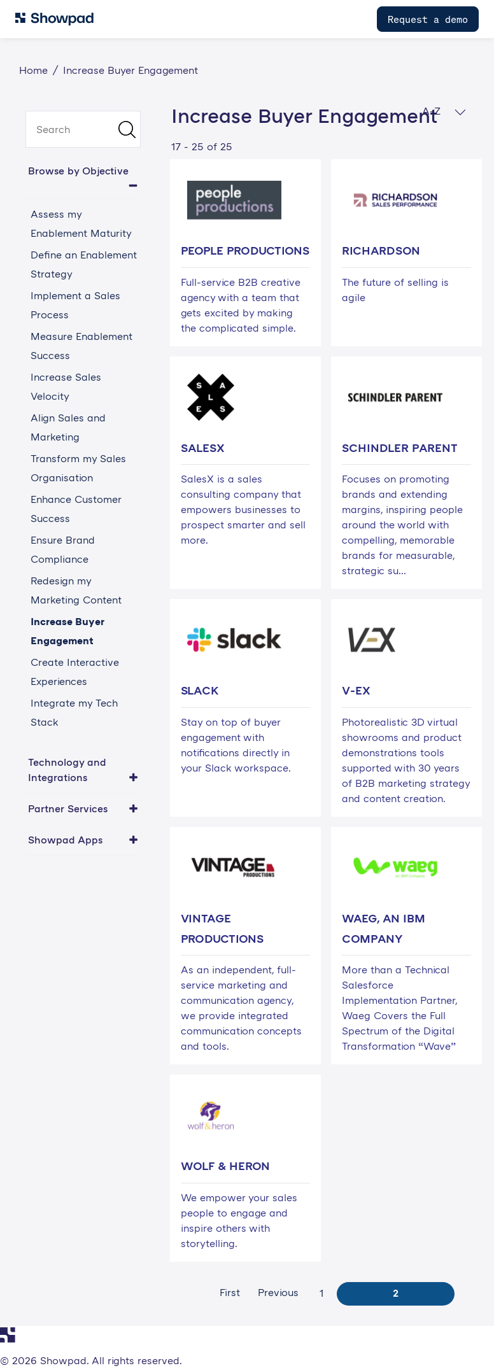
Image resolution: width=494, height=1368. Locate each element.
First (230, 1292)
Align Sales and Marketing (68, 427)
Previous (278, 1292)
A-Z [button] (444, 111)
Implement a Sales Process (75, 305)
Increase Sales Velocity (66, 386)
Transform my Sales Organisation (78, 468)
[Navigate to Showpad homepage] (54, 19)
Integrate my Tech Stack (74, 712)
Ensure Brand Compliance (63, 549)
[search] (83, 129)
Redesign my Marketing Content (76, 590)
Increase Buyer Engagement (67, 631)
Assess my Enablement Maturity (81, 223)
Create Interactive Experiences (75, 672)
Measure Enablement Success (81, 346)
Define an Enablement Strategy (84, 264)
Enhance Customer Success (76, 509)
